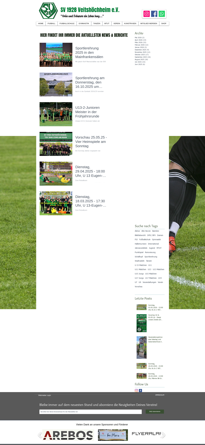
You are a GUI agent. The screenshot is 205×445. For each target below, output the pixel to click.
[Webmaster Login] (44, 395)
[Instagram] (146, 14)
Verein (160, 282)
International (153, 244)
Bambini (155, 231)
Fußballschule (144, 240)
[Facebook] (154, 14)
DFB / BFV (151, 235)
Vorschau (138, 287)
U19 (160, 278)
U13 (149, 269)
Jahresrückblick (141, 248)
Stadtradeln (139, 261)
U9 (140, 282)
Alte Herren (146, 231)
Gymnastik (156, 240)
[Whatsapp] (162, 14)
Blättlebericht (140, 235)
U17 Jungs (139, 278)
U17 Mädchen (151, 278)
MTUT (159, 248)
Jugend (152, 248)
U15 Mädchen (151, 274)
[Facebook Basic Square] (140, 390)
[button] (116, 24)
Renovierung (150, 252)
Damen (160, 235)
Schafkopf (139, 257)
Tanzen (149, 261)
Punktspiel (139, 252)
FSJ (136, 240)
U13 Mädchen (158, 269)
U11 (150, 265)
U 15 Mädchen (141, 265)
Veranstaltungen (149, 282)
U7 (136, 282)
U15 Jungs (139, 274)
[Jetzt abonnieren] (155, 412)
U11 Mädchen (140, 269)
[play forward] (163, 435)
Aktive (137, 231)
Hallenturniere (140, 244)
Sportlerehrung (151, 257)
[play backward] (40, 435)
